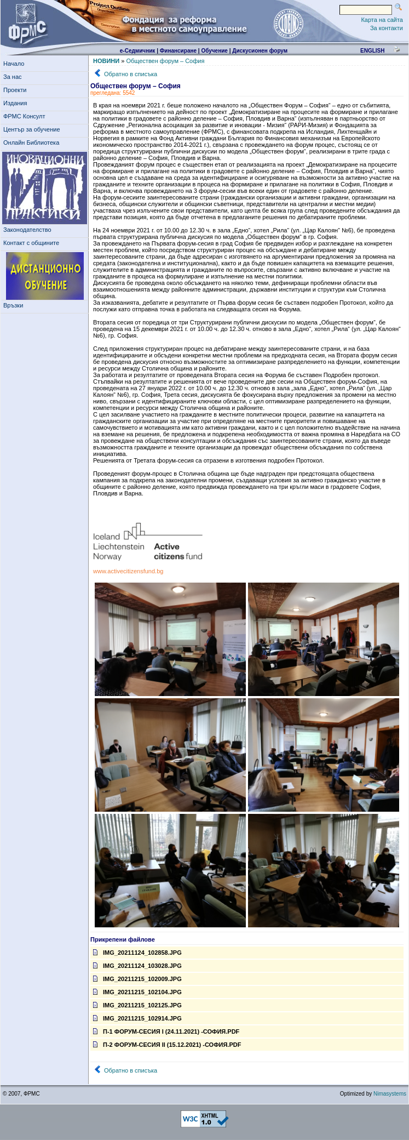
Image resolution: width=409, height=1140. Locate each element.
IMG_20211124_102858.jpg (137, 952)
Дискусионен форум (259, 51)
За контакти (386, 28)
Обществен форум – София (165, 61)
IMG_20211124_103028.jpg (137, 965)
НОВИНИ (106, 61)
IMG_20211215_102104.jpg (137, 992)
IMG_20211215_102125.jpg (137, 1005)
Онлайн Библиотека (31, 142)
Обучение (214, 51)
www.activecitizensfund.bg (128, 571)
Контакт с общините (31, 243)
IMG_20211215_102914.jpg (137, 1018)
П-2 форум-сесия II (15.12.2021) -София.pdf (167, 1044)
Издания (17, 103)
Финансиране (178, 51)
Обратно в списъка (130, 74)
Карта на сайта (382, 19)
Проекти (16, 90)
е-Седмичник (137, 51)
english (372, 51)
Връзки (14, 305)
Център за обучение (33, 129)
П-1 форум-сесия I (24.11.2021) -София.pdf (166, 1031)
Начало (13, 63)
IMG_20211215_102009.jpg (137, 979)
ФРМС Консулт (26, 116)
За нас (14, 76)
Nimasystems (389, 1094)
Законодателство (27, 229)
